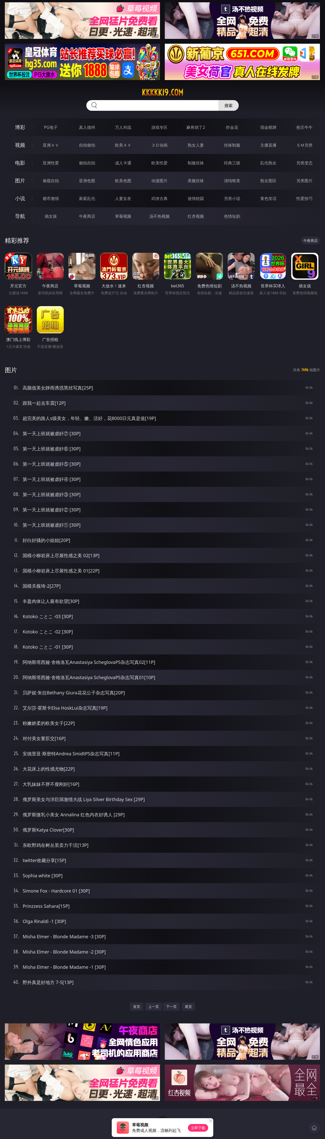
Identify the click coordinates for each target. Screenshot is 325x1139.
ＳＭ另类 (304, 145)
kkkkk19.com (162, 92)
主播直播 (268, 145)
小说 (20, 198)
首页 (136, 1006)
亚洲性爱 (51, 163)
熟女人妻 (196, 145)
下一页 (171, 1006)
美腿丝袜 (196, 180)
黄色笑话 (268, 198)
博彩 (20, 127)
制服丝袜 (196, 163)
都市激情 (51, 198)
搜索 (228, 105)
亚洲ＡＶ (51, 145)
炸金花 (232, 127)
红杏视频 (196, 216)
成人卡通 (123, 163)
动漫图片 (159, 180)
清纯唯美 (232, 180)
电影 (20, 162)
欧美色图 (123, 180)
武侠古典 (159, 198)
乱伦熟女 (268, 163)
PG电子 (50, 127)
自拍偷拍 (87, 145)
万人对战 (123, 127)
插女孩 (51, 216)
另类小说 (232, 198)
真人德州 (87, 127)
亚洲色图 (87, 180)
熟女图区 (268, 180)
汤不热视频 (159, 216)
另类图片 (304, 180)
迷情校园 (196, 198)
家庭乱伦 (87, 198)
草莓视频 (123, 216)
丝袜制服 (232, 145)
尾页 (188, 1006)
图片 (20, 180)
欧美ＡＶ (123, 145)
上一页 (153, 1006)
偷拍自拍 (87, 163)
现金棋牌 (268, 127)
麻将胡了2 (195, 127)
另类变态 (304, 163)
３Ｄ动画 (159, 145)
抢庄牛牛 (304, 127)
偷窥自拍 (51, 180)
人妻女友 (123, 198)
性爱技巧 (304, 198)
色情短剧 (232, 216)
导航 (20, 216)
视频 (20, 145)
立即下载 (198, 1127)
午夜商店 (87, 216)
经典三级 (232, 163)
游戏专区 (159, 127)
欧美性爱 (159, 163)
